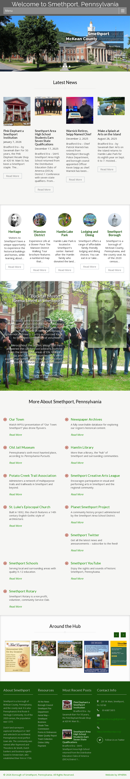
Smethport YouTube (86, 563)
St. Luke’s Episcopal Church (29, 507)
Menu (9, 11)
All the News (43, 702)
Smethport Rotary (22, 591)
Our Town (16, 419)
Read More (114, 46)
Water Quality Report (47, 736)
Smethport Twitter (85, 535)
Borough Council (45, 705)
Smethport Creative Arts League (95, 475)
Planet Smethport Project (90, 507)
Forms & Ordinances (47, 732)
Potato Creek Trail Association (32, 475)
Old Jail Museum (22, 447)
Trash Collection (45, 739)
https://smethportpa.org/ (109, 731)
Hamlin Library (82, 447)
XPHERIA (122, 774)
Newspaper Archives (86, 419)
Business (42, 722)
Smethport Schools (23, 563)
